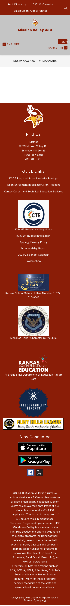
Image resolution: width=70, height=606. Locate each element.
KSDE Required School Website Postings (33, 178)
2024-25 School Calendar (33, 254)
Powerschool (33, 261)
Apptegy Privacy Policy (33, 242)
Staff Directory (16, 4)
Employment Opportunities (31, 10)
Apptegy (41, 600)
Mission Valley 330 (24, 60)
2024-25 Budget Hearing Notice (33, 229)
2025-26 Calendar (42, 4)
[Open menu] (11, 44)
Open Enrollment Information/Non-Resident (33, 184)
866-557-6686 (34, 154)
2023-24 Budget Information (33, 235)
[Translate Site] (56, 48)
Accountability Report (33, 248)
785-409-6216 (33, 159)
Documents (50, 60)
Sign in (64, 41)
